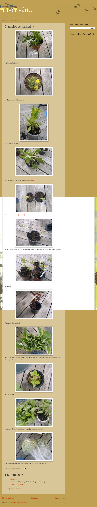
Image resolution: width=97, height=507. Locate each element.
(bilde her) (31, 180)
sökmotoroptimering (75, 40)
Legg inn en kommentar (14, 489)
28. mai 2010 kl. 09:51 (16, 484)
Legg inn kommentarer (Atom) (19, 502)
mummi (12, 479)
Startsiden (34, 498)
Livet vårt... (18, 9)
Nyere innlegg (8, 498)
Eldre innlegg (59, 498)
